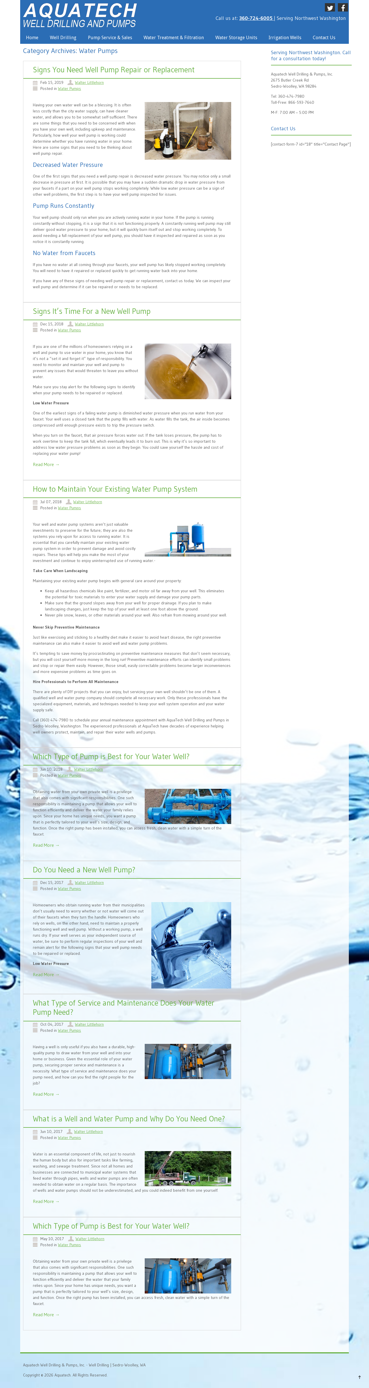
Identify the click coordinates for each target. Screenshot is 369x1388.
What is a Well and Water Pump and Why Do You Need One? (129, 1118)
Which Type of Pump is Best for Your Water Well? (111, 756)
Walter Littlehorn (89, 82)
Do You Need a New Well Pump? (84, 869)
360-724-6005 (256, 18)
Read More (46, 464)
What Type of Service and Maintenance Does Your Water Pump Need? (123, 1007)
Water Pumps (69, 88)
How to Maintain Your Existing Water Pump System (115, 489)
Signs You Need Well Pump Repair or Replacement (114, 69)
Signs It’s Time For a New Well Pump (91, 311)
